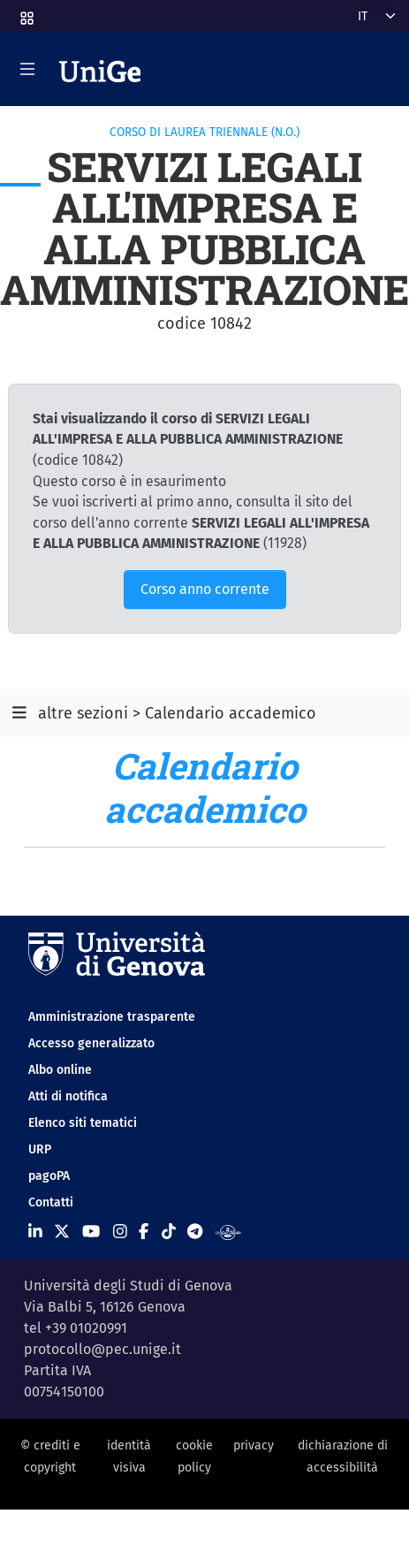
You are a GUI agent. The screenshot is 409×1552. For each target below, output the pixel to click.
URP (39, 1149)
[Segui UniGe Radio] (228, 1231)
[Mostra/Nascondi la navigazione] (27, 68)
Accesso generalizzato (91, 1043)
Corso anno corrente (204, 589)
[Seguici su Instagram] (120, 1231)
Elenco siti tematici (82, 1122)
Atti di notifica (68, 1096)
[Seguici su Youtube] (91, 1231)
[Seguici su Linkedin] (35, 1231)
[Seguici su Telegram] (194, 1231)
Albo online (60, 1069)
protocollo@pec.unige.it (102, 1349)
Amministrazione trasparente (111, 1016)
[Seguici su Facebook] (143, 1231)
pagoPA (49, 1175)
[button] (25, 12)
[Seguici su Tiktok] (169, 1231)
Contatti (50, 1202)
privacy (253, 1445)
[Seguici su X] (62, 1231)
